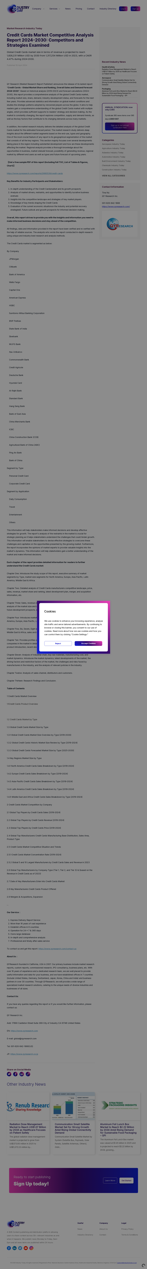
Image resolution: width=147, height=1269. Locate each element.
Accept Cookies (88, 643)
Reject (58, 643)
